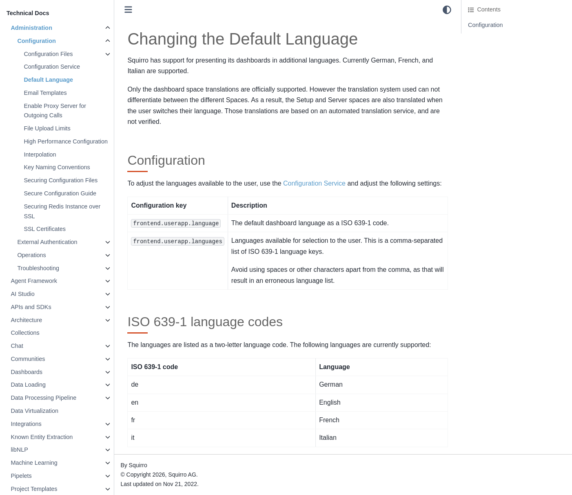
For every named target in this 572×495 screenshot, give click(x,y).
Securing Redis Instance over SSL (62, 211)
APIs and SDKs (31, 307)
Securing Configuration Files (61, 180)
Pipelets (21, 476)
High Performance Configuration (66, 141)
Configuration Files (48, 54)
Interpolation (40, 154)
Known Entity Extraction (42, 437)
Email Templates (45, 93)
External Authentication (47, 242)
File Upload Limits (47, 128)
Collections (25, 332)
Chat (17, 346)
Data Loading (28, 384)
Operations (31, 255)
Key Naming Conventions (57, 167)
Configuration (36, 41)
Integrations (26, 424)
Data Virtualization (34, 411)
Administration (31, 28)
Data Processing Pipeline (43, 397)
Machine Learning (34, 462)
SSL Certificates (45, 229)
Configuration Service (52, 66)
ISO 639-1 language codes (503, 36)
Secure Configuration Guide (60, 193)
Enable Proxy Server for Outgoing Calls (55, 111)
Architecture (26, 320)
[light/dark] (446, 10)
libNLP (19, 449)
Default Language (48, 79)
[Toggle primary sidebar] (128, 10)
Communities (28, 359)
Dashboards (26, 372)
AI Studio (22, 294)
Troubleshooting (38, 268)
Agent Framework (34, 281)
